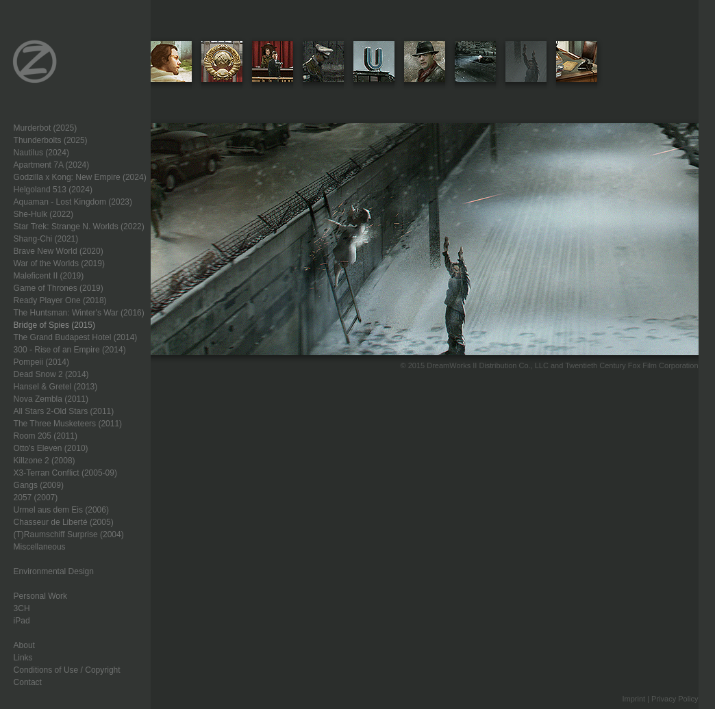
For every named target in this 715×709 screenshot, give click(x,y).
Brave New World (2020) (58, 251)
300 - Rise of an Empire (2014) (70, 349)
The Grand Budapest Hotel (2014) (76, 337)
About (24, 645)
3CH (22, 608)
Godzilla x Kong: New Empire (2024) (80, 177)
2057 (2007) (36, 497)
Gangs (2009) (39, 485)
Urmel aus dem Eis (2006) (61, 510)
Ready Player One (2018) (60, 300)
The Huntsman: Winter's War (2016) (79, 313)
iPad (22, 621)
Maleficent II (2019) (49, 276)
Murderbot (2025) (45, 128)
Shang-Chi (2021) (46, 239)
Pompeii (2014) (41, 362)
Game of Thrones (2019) (58, 288)
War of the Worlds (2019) (59, 263)
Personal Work (40, 596)
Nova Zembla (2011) (51, 399)
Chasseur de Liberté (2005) (64, 522)
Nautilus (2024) (41, 152)
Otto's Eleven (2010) (51, 448)
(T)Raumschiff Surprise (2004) (69, 534)
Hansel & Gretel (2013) (56, 386)
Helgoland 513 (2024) (53, 189)
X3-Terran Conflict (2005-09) (65, 473)
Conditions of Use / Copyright (67, 670)
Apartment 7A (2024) (52, 165)
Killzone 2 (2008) (44, 460)
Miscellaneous (40, 547)
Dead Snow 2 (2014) (51, 374)
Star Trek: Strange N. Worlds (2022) (79, 226)
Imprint (633, 699)
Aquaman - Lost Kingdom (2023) (73, 202)
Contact (28, 682)
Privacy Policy (674, 699)
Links (23, 657)
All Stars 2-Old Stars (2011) (64, 411)
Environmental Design (54, 571)
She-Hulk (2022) (43, 214)
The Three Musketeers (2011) (68, 423)
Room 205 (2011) (45, 436)
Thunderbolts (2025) (51, 140)
